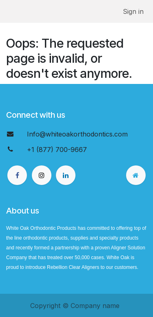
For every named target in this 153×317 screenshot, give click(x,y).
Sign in (133, 11)
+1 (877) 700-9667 (57, 149)
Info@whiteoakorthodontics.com (77, 134)
